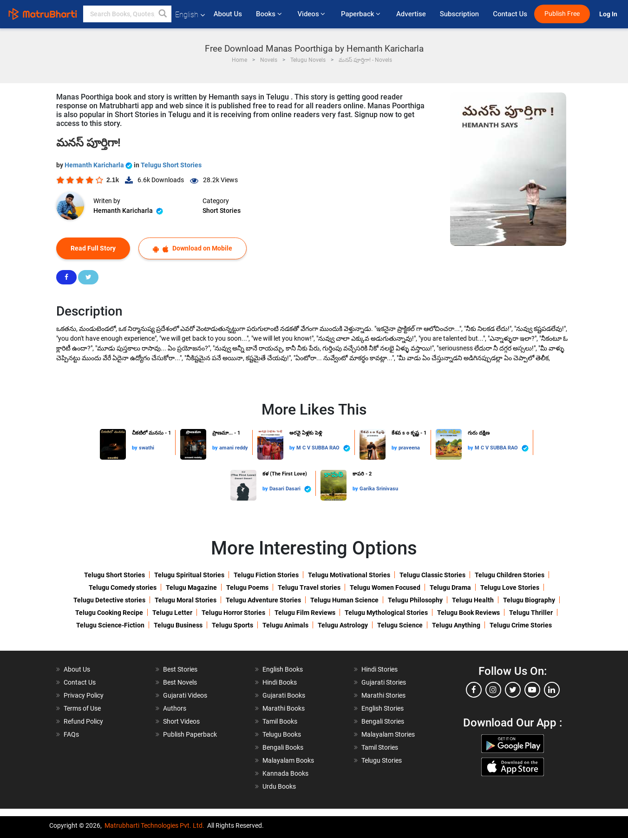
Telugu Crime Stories (521, 625)
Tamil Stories (379, 747)
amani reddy (233, 448)
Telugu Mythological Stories (386, 612)
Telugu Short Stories (171, 165)
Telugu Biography (529, 600)
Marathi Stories (383, 695)
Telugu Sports (232, 625)
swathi (146, 448)
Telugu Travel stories (309, 587)
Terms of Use (82, 708)
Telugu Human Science (344, 600)
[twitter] (513, 690)
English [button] (190, 14)
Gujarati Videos (185, 695)
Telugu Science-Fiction (110, 625)
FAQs (71, 734)
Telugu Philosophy (415, 600)
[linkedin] (552, 690)
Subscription (459, 14)
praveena (409, 448)
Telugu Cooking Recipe (109, 612)
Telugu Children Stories (509, 575)
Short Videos (181, 721)
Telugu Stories (381, 760)
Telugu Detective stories (109, 600)
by (135, 448)
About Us (228, 14)
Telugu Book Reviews (468, 612)
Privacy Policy (84, 695)
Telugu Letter (172, 612)
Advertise (411, 14)
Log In (609, 14)
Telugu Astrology (343, 625)
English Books (282, 669)
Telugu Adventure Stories (263, 600)
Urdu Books (279, 786)
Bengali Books (282, 747)
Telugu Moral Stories (185, 600)
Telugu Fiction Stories (266, 575)
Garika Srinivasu (379, 489)
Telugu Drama (450, 587)
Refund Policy (83, 721)
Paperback (361, 14)
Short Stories (222, 210)
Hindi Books (279, 682)
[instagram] (493, 690)
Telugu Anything (456, 625)
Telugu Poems (247, 587)
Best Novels (180, 682)
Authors (174, 708)
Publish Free (562, 14)
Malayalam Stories (388, 734)
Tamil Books (279, 721)
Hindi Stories (379, 669)
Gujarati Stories (383, 682)
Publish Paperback (190, 734)
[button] (163, 14)
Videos (312, 14)
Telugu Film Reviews (305, 612)
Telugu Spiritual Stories (189, 575)
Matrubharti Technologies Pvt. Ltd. (154, 825)
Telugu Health (473, 600)
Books (269, 14)
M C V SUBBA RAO (323, 448)
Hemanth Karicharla (99, 165)
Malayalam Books (288, 760)
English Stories (382, 708)
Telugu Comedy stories (123, 587)
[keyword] (127, 14)
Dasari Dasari (290, 489)
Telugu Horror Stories (233, 612)
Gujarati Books (283, 695)
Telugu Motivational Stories (349, 575)
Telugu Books (281, 734)
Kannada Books (285, 773)
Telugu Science (400, 625)
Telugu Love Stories (509, 587)
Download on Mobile (192, 248)
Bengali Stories (382, 721)
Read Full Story (93, 248)
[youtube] (532, 690)
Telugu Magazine (191, 587)
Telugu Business (178, 625)
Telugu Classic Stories (432, 575)
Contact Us (510, 14)
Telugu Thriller (531, 612)
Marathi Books (283, 708)
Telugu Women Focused (385, 587)
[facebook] (474, 690)
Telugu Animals (285, 625)
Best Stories (180, 669)
